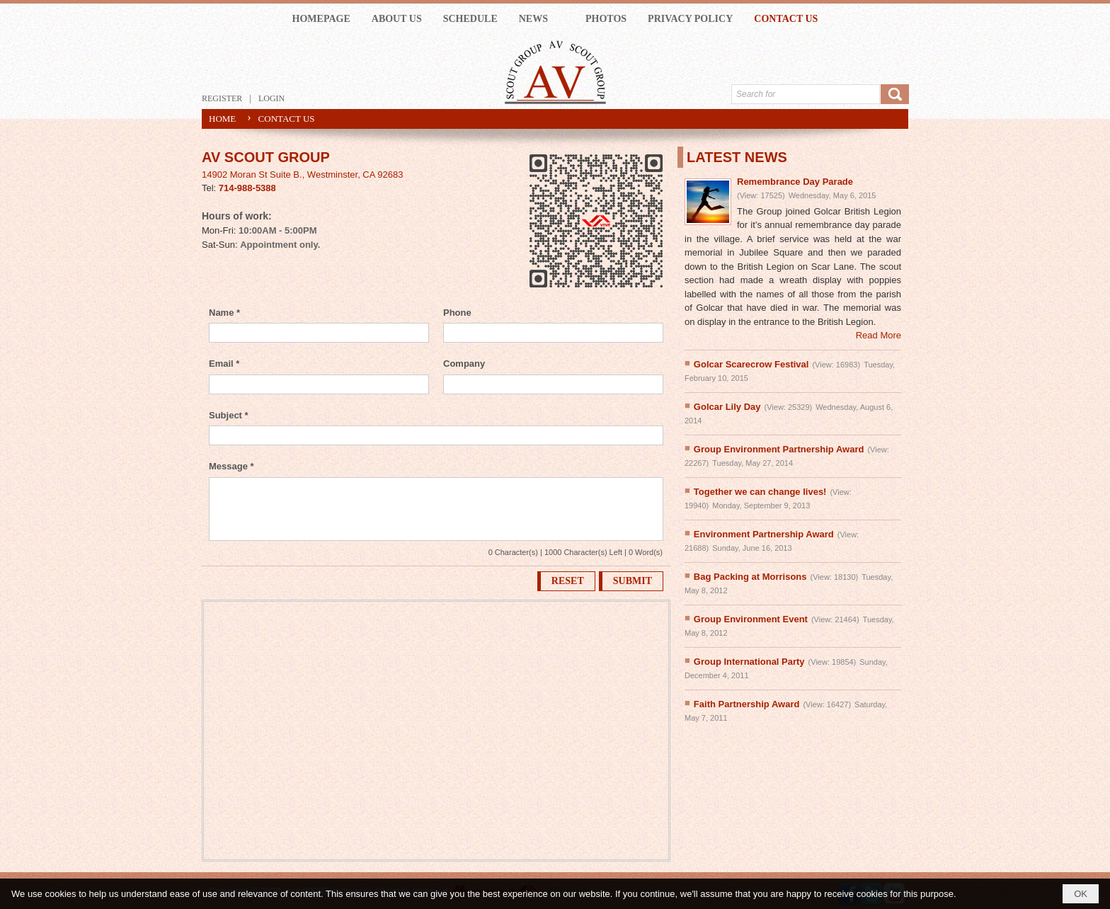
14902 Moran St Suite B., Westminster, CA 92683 (302, 174)
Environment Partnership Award (764, 534)
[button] (541, 19)
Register (222, 98)
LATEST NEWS (737, 157)
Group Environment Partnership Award (779, 449)
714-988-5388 (247, 188)
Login (271, 98)
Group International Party (749, 661)
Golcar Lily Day (727, 406)
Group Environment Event (751, 619)
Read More (878, 335)
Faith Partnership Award (747, 704)
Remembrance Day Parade (795, 181)
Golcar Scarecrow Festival (751, 364)
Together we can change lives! (760, 491)
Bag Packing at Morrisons (750, 576)
